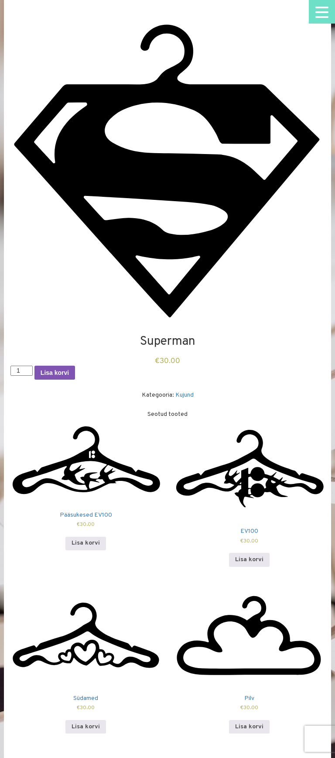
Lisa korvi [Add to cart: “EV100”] (249, 559)
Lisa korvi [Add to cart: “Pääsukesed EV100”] (86, 543)
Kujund (184, 395)
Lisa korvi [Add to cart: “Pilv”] (249, 727)
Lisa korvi (55, 372)
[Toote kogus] (21, 370)
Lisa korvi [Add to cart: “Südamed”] (86, 727)
